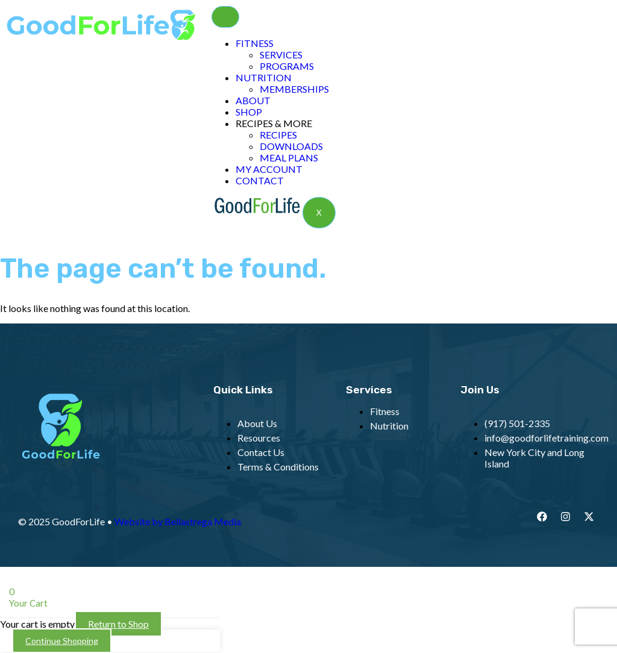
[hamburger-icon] (225, 17)
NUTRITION (264, 77)
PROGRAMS (287, 66)
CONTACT (260, 180)
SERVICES (281, 54)
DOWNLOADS (291, 146)
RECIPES (278, 134)
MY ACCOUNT (269, 169)
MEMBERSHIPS (294, 89)
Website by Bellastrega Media (177, 521)
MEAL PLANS (289, 157)
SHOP (249, 111)
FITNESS (255, 43)
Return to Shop (118, 624)
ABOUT (253, 100)
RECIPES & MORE (274, 123)
